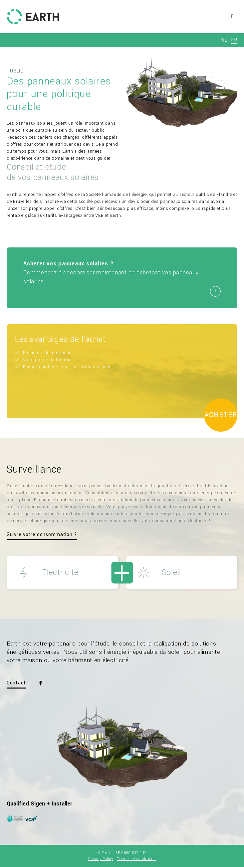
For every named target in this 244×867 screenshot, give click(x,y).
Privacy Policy (100, 858)
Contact (16, 683)
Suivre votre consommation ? (42, 534)
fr (234, 40)
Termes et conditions (136, 858)
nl (224, 40)
